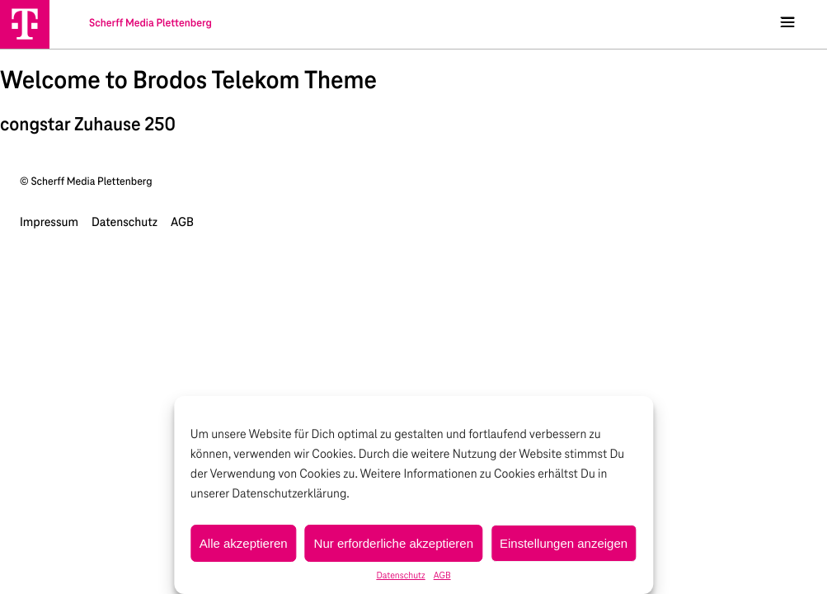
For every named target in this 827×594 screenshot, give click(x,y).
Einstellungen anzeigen (563, 543)
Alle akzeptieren (244, 543)
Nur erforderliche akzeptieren (393, 543)
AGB (442, 576)
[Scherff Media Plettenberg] (25, 24)
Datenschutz (400, 576)
